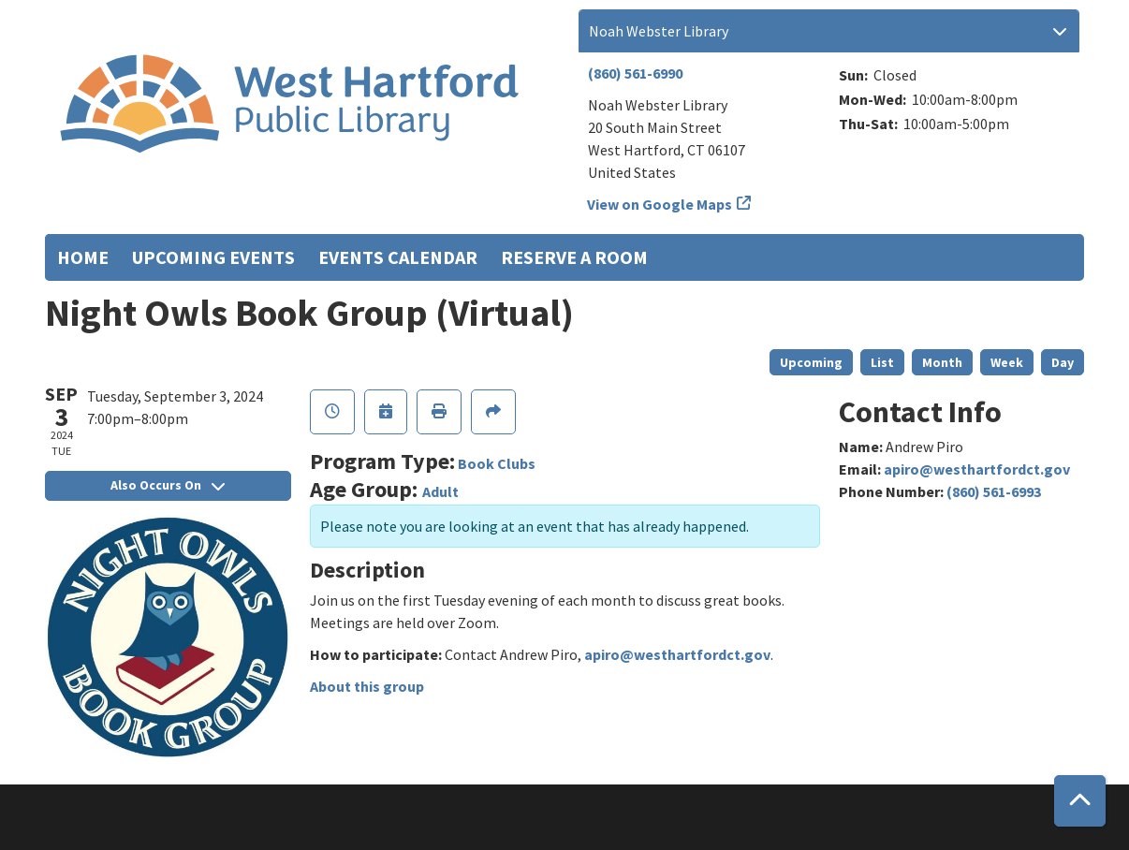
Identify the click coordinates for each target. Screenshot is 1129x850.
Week (1006, 362)
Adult (440, 491)
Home (83, 257)
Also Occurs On (167, 484)
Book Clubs (496, 463)
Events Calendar (397, 257)
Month (942, 362)
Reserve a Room (574, 257)
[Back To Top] (1080, 801)
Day (1062, 362)
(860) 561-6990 (635, 73)
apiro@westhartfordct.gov (677, 654)
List (882, 362)
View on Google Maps (660, 204)
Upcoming (811, 362)
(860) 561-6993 (993, 491)
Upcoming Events (213, 257)
